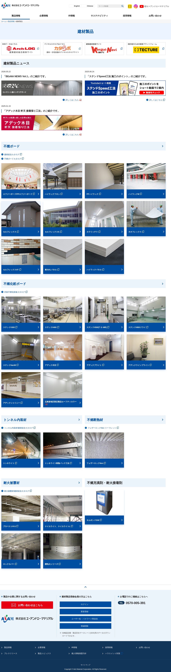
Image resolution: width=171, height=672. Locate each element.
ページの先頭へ (85, 586)
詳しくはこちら (74, 100)
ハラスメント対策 (114, 653)
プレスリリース (10, 653)
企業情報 (41, 647)
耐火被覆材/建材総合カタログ (18, 491)
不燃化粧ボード (14, 284)
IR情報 (74, 647)
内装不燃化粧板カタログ (16, 292)
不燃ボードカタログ (14, 159)
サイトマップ (85, 665)
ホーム (3, 21)
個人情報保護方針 (78, 653)
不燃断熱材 (95, 420)
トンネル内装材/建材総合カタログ (20, 428)
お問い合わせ (144, 647)
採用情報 (109, 647)
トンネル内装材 (14, 420)
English (77, 6)
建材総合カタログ (13, 154)
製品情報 (11, 21)
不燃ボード (11, 146)
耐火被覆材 (11, 483)
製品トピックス (44, 653)
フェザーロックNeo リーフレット (103, 428)
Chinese (90, 6)
